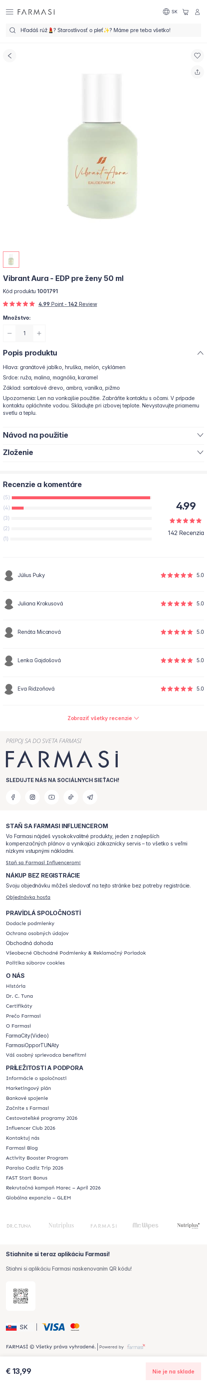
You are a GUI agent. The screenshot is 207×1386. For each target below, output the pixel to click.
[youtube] (51, 797)
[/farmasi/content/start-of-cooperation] (27, 1108)
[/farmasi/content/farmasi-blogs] (22, 1148)
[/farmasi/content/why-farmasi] (23, 1016)
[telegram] (90, 797)
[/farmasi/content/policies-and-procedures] (37, 934)
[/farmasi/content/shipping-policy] (30, 924)
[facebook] (13, 797)
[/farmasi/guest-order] (28, 897)
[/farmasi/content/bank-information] (27, 1098)
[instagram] (32, 797)
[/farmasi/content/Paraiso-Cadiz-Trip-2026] (34, 1168)
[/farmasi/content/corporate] (36, 1078)
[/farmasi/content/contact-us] (22, 1138)
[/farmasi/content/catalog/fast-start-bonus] (26, 1178)
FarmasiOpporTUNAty (32, 1045)
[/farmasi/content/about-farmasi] (15, 986)
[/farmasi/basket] (185, 11)
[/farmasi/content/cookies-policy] (35, 963)
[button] (20, 1327)
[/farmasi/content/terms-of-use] (76, 953)
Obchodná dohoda (29, 943)
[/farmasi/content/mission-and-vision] (19, 996)
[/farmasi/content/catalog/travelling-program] (41, 1118)
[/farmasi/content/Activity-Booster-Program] (37, 1158)
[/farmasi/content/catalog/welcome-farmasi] (46, 1055)
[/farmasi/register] (43, 862)
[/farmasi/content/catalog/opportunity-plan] (28, 1088)
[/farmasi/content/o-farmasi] (18, 1026)
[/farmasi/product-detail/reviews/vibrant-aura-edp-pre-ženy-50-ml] (104, 718)
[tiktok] (70, 797)
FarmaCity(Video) (27, 1036)
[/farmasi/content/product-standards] (19, 1006)
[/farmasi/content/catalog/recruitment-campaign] (53, 1188)
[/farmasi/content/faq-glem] (38, 1198)
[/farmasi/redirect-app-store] (20, 1296)
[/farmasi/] (36, 12)
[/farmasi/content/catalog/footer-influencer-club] (30, 1128)
